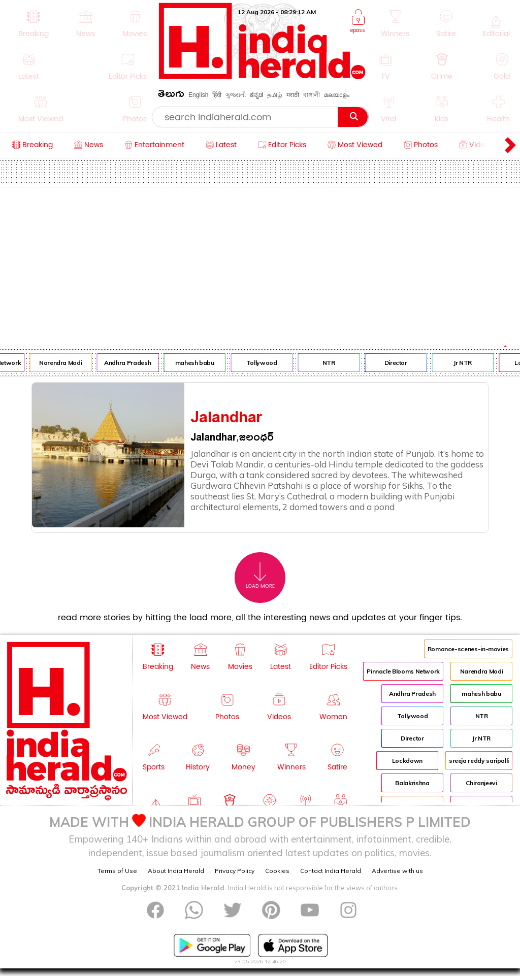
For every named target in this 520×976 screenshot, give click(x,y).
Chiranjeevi (481, 783)
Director (402, 362)
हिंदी (216, 94)
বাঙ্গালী (311, 94)
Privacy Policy (234, 870)
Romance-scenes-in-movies (468, 649)
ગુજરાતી (235, 94)
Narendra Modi (67, 362)
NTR (335, 362)
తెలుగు (171, 95)
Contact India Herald (330, 870)
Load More (260, 575)
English (198, 94)
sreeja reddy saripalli (479, 760)
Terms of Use (117, 870)
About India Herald (176, 870)
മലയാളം (336, 94)
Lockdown (407, 760)
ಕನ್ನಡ (256, 94)
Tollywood (267, 362)
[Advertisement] (260, 263)
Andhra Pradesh (134, 362)
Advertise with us (397, 870)
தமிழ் (274, 94)
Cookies (277, 870)
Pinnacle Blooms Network (403, 671)
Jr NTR (469, 362)
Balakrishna (412, 783)
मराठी (292, 94)
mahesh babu (200, 362)
